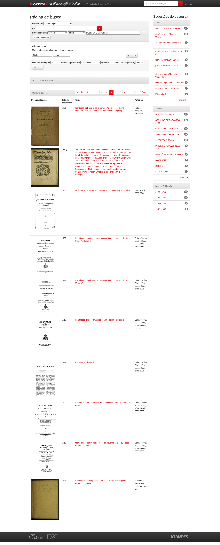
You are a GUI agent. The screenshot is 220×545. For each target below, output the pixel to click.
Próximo (143, 92)
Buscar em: (37, 24)
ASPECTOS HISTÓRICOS (167, 134)
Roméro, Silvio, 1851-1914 (167, 60)
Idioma (188, 4)
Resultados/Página (41, 63)
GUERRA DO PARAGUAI (166, 129)
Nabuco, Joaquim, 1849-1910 (168, 28)
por (33, 28)
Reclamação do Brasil (84, 362)
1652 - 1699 (160, 209)
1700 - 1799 (160, 203)
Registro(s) (130, 63)
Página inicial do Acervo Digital (98, 4)
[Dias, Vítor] (160, 94)
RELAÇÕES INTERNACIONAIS (169, 154)
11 (135, 92)
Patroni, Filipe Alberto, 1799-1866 (170, 83)
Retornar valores (41, 38)
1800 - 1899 (160, 198)
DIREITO (159, 166)
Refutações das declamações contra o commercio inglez (99, 320)
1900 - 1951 (160, 192)
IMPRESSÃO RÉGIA (164, 140)
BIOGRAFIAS (161, 160)
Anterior (80, 92)
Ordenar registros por (69, 63)
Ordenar (105, 63)
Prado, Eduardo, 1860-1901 (167, 88)
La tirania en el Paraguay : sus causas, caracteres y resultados (102, 190)
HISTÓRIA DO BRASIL (165, 114)
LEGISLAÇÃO (161, 172)
